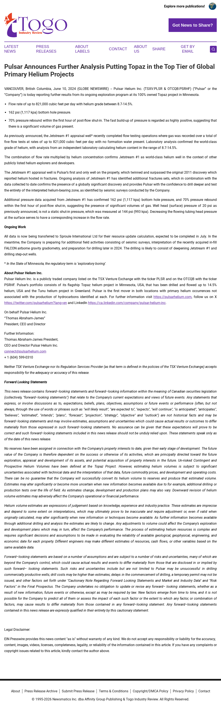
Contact (118, 49)
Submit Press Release (78, 691)
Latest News (11, 49)
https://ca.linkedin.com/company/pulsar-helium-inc (127, 303)
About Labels (82, 49)
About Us (140, 49)
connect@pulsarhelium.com (25, 351)
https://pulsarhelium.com (172, 297)
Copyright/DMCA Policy (150, 691)
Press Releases (46, 49)
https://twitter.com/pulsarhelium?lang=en (35, 303)
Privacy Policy (183, 691)
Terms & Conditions (113, 691)
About (15, 691)
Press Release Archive (41, 691)
